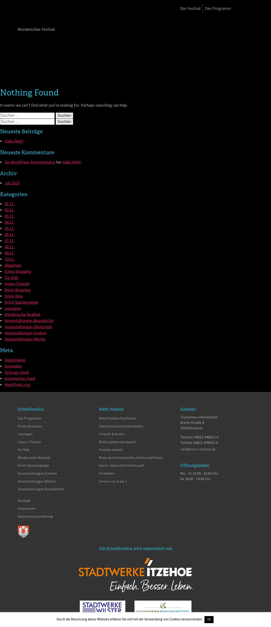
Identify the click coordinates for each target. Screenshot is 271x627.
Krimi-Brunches (18, 290)
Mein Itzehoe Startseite (117, 418)
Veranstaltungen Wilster (25, 339)
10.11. (10, 259)
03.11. (10, 216)
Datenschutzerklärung (35, 516)
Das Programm (218, 8)
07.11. (10, 241)
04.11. (10, 222)
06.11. (10, 235)
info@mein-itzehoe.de (198, 449)
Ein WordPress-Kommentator (30, 162)
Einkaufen (107, 473)
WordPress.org (17, 385)
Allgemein (13, 265)
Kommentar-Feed (20, 378)
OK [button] (209, 619)
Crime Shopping (18, 271)
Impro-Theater (17, 284)
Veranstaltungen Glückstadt (28, 327)
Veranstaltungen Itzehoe (25, 333)
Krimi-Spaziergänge (21, 302)
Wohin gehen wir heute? (117, 442)
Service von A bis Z (113, 481)
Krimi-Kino (14, 296)
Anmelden (13, 366)
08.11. (10, 247)
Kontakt (24, 500)
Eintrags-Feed (17, 372)
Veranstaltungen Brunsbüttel (29, 321)
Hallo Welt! (14, 141)
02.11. (10, 210)
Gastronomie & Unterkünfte (121, 426)
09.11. (10, 253)
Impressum (26, 508)
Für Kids (11, 278)
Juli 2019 (12, 183)
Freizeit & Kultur (112, 434)
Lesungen (13, 308)
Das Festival (190, 8)
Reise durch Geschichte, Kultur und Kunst (131, 457)
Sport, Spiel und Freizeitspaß (121, 465)
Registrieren (15, 360)
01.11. (10, 204)
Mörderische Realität (22, 314)
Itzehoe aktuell (111, 449)
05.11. (10, 228)
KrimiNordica (41, 17)
